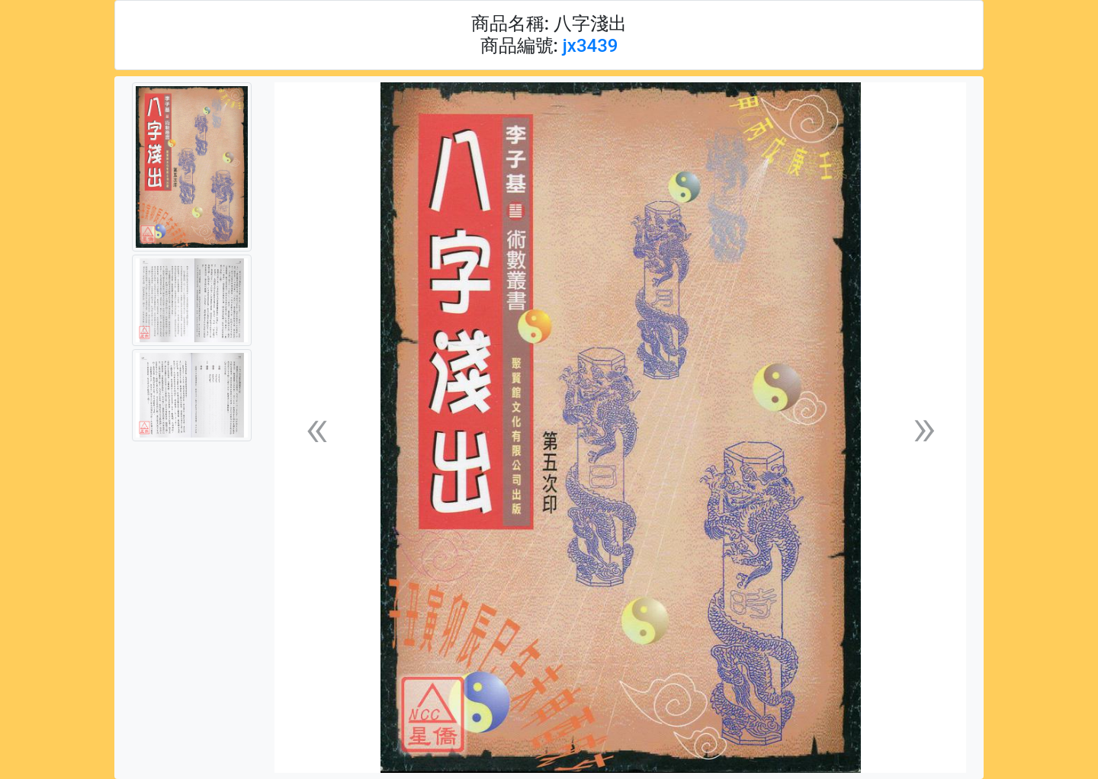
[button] (316, 428)
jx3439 (590, 45)
